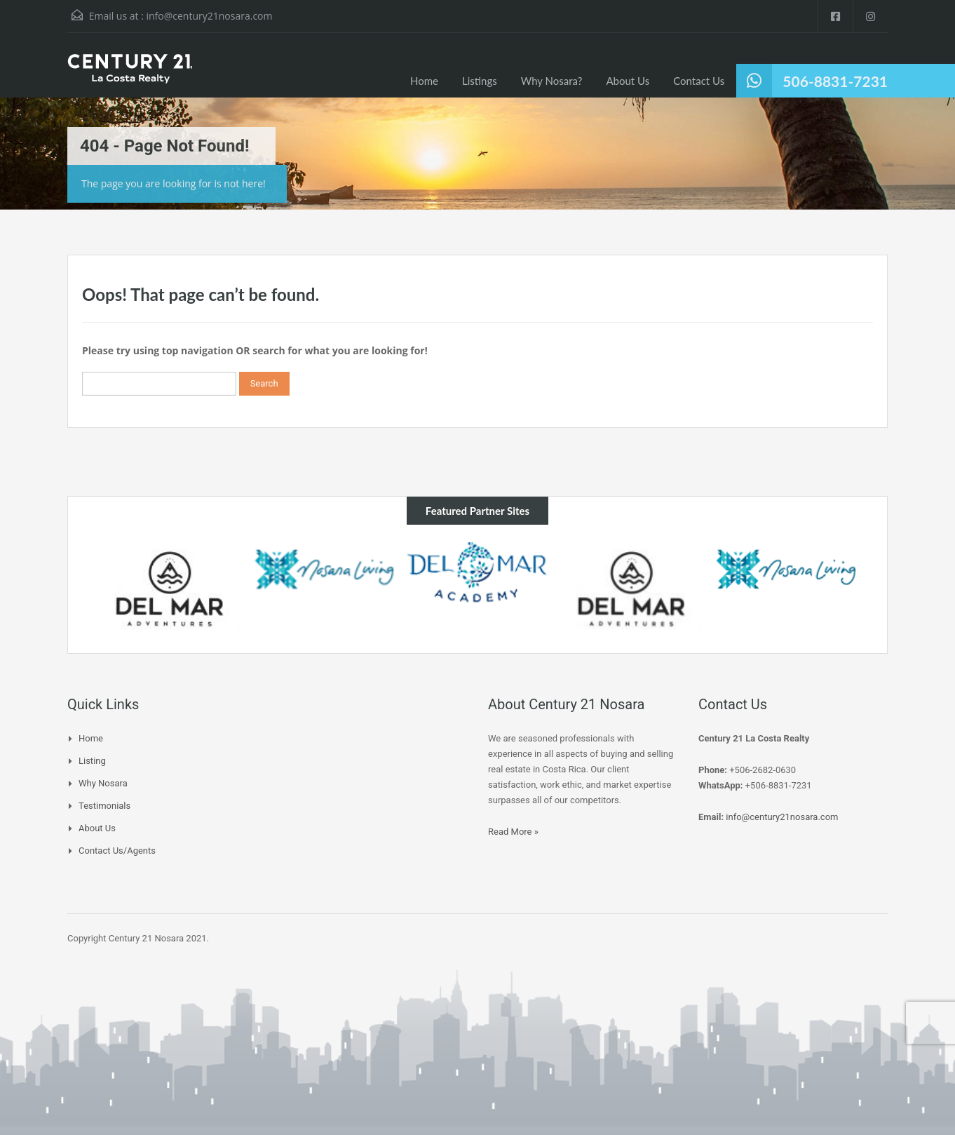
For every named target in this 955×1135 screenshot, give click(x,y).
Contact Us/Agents (117, 850)
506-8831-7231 (835, 81)
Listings (479, 80)
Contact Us (698, 80)
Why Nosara (103, 783)
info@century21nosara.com (209, 15)
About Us (627, 80)
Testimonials (104, 805)
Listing (92, 760)
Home (424, 80)
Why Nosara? (552, 80)
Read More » (513, 831)
